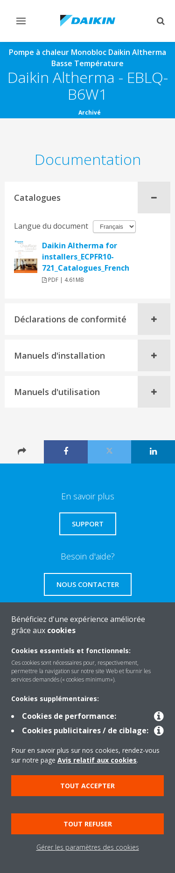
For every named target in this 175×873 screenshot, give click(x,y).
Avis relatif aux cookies (97, 760)
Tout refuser (87, 823)
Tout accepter (87, 785)
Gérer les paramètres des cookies (87, 847)
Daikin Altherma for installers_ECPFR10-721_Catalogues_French (85, 256)
